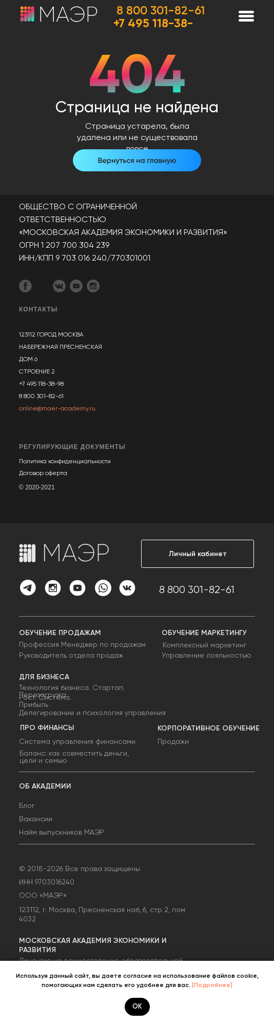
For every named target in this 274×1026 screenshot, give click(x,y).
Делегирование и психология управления (92, 712)
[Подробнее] (212, 985)
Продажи (173, 741)
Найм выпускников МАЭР (61, 832)
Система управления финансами (77, 741)
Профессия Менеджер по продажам (82, 644)
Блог (27, 805)
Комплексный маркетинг (205, 645)
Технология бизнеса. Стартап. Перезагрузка (72, 691)
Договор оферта (43, 473)
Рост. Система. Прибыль (45, 700)
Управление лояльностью (206, 655)
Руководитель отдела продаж (71, 655)
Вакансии (35, 819)
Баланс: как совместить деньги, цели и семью (74, 756)
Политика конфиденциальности (65, 461)
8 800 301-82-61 (160, 10)
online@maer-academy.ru (57, 408)
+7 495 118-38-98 (41, 383)
